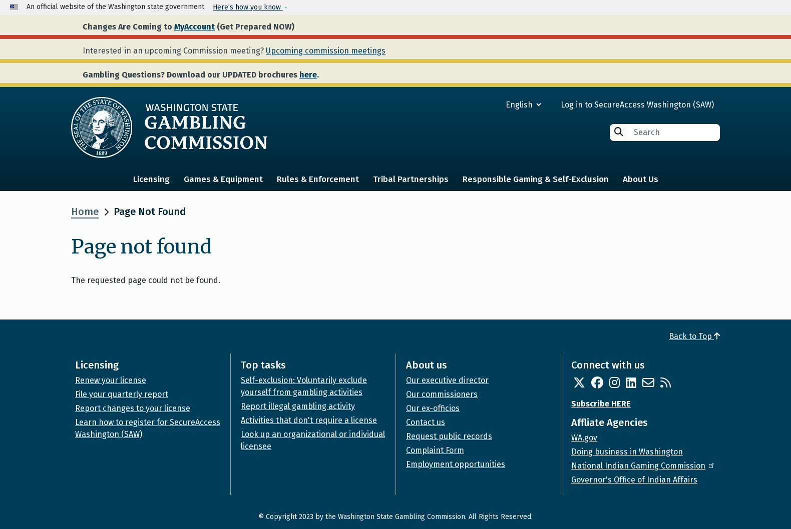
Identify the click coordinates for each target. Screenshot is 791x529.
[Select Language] (487, 105)
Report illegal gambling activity (298, 406)
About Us (640, 179)
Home (85, 212)
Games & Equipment (223, 179)
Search (619, 131)
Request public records (449, 436)
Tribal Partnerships (411, 179)
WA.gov (584, 437)
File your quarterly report (121, 394)
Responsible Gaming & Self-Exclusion (536, 179)
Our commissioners (442, 394)
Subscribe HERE (601, 403)
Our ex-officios (433, 408)
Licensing (151, 179)
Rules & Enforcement (318, 179)
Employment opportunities (455, 464)
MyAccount (194, 27)
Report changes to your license (132, 408)
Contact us (425, 422)
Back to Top (694, 336)
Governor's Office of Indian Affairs (634, 479)
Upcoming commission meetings (325, 51)
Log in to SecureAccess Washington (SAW (636, 105)
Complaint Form (435, 450)
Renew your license (110, 380)
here (308, 75)
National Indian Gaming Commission (643, 465)
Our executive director (447, 380)
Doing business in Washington (627, 451)
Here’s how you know (248, 7)
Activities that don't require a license (309, 420)
